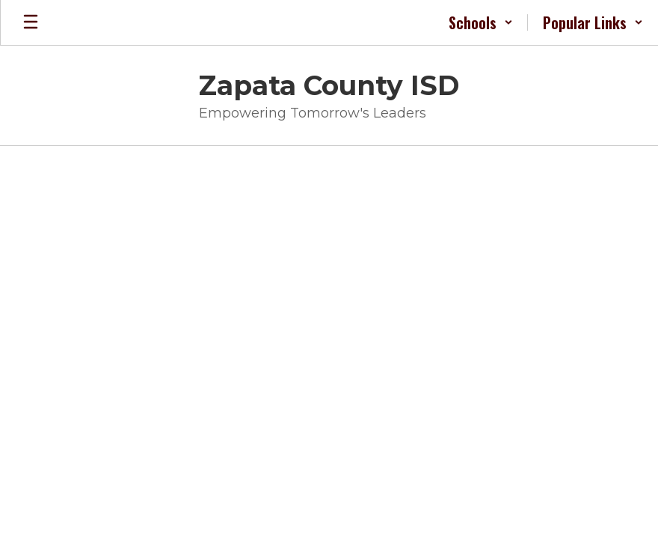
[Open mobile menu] (31, 22)
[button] (481, 22)
